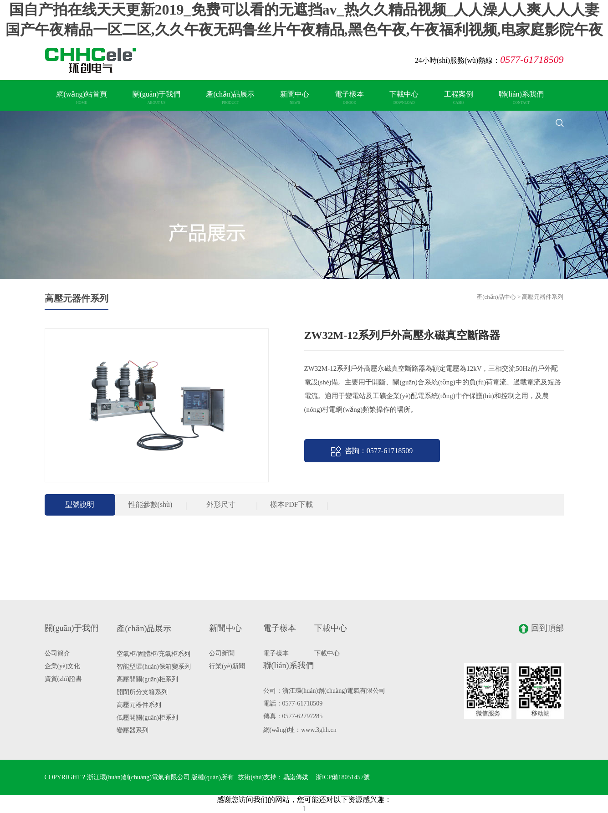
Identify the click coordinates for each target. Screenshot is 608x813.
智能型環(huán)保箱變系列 (154, 666)
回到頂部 (541, 629)
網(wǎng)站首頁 (81, 97)
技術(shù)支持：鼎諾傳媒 (273, 777)
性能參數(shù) (150, 504)
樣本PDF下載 (291, 504)
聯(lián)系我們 (521, 97)
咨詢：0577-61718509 (372, 451)
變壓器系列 (132, 730)
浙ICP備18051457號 (343, 777)
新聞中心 (294, 97)
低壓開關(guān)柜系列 (147, 717)
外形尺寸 (220, 504)
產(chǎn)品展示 (230, 97)
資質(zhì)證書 (63, 678)
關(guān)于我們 (157, 97)
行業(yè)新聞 (227, 666)
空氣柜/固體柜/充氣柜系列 (153, 653)
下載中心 (404, 97)
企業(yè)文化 (63, 666)
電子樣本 (349, 97)
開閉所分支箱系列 (142, 692)
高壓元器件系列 (139, 704)
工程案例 (458, 97)
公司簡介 (57, 653)
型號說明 (79, 504)
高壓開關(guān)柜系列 (147, 679)
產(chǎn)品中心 (496, 296)
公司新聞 (222, 653)
